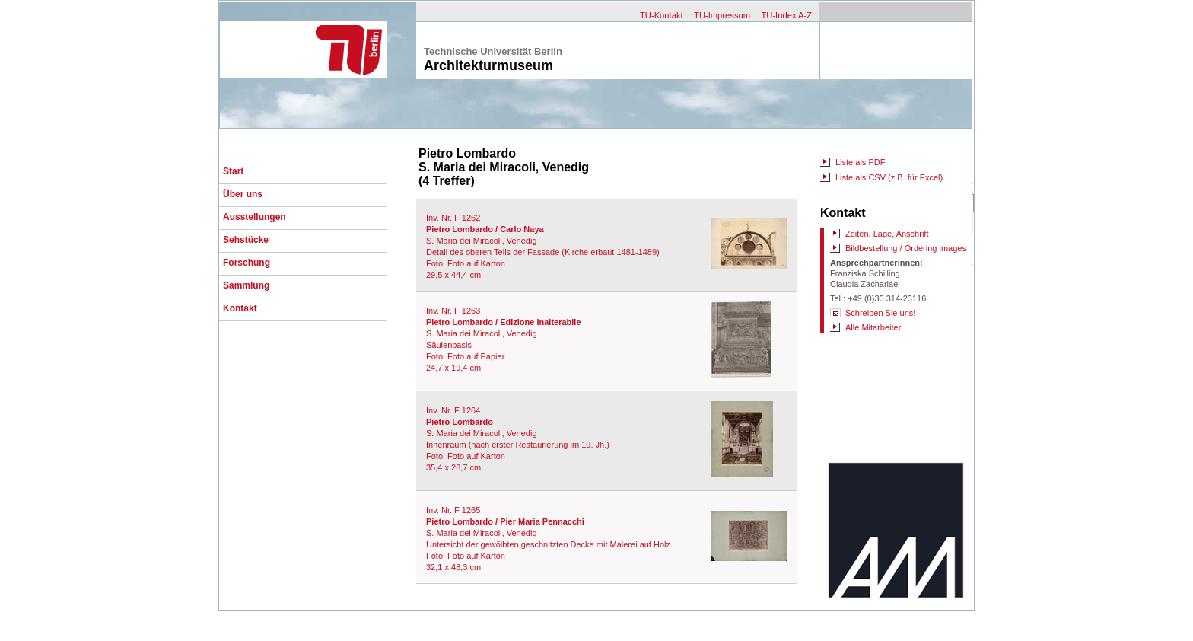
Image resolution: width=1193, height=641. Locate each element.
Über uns (242, 194)
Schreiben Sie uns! (880, 312)
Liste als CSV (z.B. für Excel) (889, 177)
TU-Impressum (722, 15)
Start (233, 171)
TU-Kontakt (661, 15)
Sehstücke (246, 239)
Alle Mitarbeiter (873, 327)
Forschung (246, 262)
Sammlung (246, 285)
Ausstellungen (254, 217)
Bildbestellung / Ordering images (905, 248)
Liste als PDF (860, 162)
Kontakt (240, 308)
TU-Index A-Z (786, 15)
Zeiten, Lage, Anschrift (886, 233)
